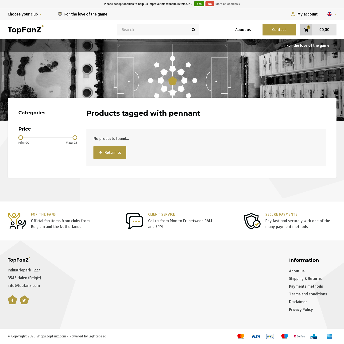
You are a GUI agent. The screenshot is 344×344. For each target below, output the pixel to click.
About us (243, 29)
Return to (109, 152)
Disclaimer (298, 301)
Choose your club (25, 14)
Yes (199, 4)
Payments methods (306, 286)
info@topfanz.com (24, 285)
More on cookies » (228, 4)
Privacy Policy (301, 309)
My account (304, 14)
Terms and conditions (308, 294)
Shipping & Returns (305, 278)
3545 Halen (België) (24, 277)
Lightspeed (97, 336)
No (210, 4)
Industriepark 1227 (24, 270)
